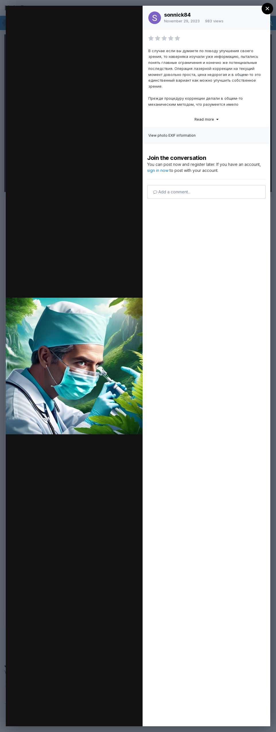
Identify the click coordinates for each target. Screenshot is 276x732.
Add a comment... (172, 191)
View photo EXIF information (172, 135)
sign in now (157, 170)
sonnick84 (177, 15)
